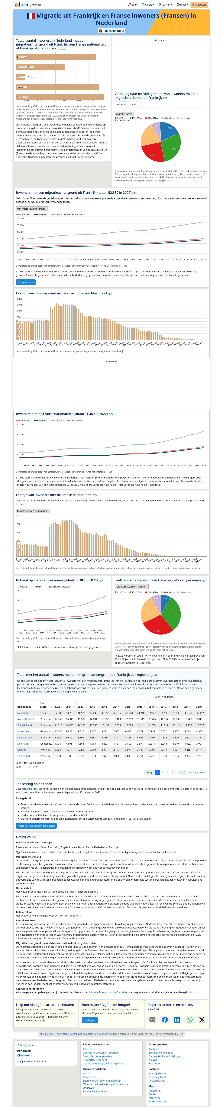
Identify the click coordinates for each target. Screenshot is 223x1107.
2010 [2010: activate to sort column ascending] (199, 706)
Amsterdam (23, 731)
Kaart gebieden (157, 1073)
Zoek (132, 5)
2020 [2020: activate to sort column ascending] (80, 706)
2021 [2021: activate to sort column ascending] (68, 706)
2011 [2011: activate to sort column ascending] (187, 706)
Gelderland (23, 756)
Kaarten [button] (164, 5)
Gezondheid (89, 1077)
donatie (31, 1016)
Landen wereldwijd (93, 1063)
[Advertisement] (160, 65)
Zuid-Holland (24, 725)
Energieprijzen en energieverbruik (102, 1080)
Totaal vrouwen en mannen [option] (32, 511)
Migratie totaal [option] (124, 114)
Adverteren (155, 1090)
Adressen (88, 1049)
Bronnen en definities (161, 1052)
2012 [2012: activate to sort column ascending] (175, 706)
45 (189, 772)
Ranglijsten (155, 1063)
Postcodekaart (157, 1080)
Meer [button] (181, 5)
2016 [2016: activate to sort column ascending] (128, 706)
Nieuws (153, 1059)
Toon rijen (27, 767)
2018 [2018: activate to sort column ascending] (104, 706)
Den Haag (22, 743)
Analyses (154, 1049)
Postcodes (88, 1056)
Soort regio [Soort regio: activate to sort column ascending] (43, 705)
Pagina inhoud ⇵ (112, 31)
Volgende (199, 772)
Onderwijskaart (157, 1077)
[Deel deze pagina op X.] (202, 1019)
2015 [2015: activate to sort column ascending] (139, 706)
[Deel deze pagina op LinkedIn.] (177, 1019)
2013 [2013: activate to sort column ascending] (163, 706)
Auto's (86, 1073)
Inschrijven (90, 1020)
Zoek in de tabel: (181, 697)
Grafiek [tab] (121, 104)
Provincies (88, 1059)
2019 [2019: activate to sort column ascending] (92, 706)
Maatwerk (199, 5)
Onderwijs (88, 1087)
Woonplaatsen (104, 1056)
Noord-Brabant (25, 737)
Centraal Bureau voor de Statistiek (108, 992)
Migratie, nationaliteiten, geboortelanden (106, 1084)
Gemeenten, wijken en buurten (100, 1052)
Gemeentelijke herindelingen (165, 1056)
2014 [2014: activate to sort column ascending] (151, 706)
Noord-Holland (25, 719)
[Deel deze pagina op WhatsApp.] (189, 1019)
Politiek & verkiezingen (96, 1091)
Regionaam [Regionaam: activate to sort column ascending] (24, 706)
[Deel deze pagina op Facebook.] (164, 1019)
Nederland (23, 713)
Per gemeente (26, 282)
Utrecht (21, 749)
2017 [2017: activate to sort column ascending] (116, 706)
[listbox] (124, 114)
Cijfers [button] (147, 5)
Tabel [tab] (133, 104)
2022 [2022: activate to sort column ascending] (57, 706)
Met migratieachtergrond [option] (31, 208)
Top (181, 1034)
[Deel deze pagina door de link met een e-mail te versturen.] (152, 1019)
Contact (153, 1094)
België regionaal (114, 1063)
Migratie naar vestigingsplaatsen (36, 825)
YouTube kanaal (157, 1101)
